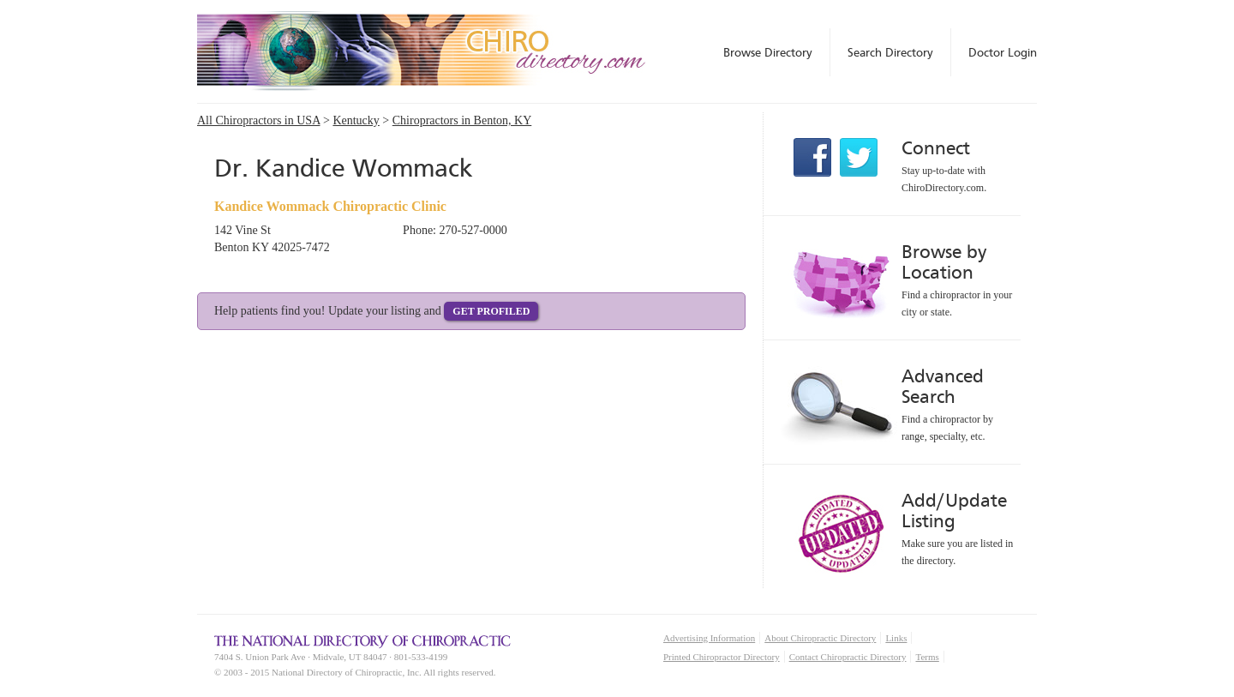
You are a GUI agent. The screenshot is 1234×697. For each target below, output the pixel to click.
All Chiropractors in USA (258, 120)
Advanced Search (943, 386)
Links (896, 638)
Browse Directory (767, 52)
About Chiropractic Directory (820, 638)
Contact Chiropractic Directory (848, 657)
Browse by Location (944, 262)
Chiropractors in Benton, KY (462, 120)
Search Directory (890, 52)
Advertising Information (709, 638)
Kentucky (355, 120)
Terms (926, 657)
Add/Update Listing (954, 511)
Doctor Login (1002, 52)
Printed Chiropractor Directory (721, 657)
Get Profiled (491, 311)
